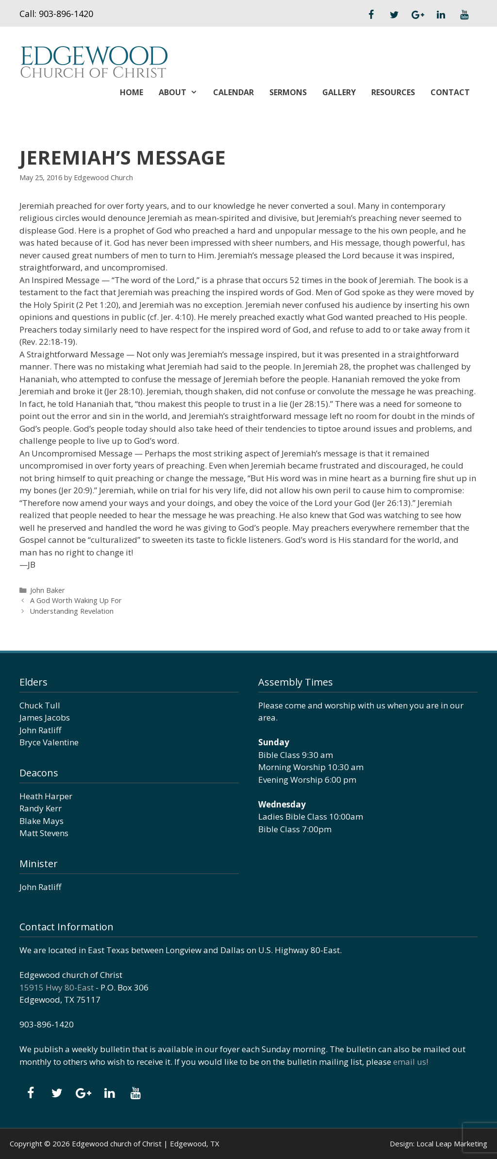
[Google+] (417, 15)
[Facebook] (371, 15)
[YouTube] (464, 15)
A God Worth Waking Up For (76, 600)
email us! (410, 1061)
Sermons (288, 92)
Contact (450, 92)
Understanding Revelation (72, 611)
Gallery (339, 92)
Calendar (233, 92)
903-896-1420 (66, 13)
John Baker (47, 590)
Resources (393, 92)
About (182, 92)
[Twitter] (394, 15)
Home (131, 92)
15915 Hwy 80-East (56, 987)
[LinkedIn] (440, 15)
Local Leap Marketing (451, 1143)
